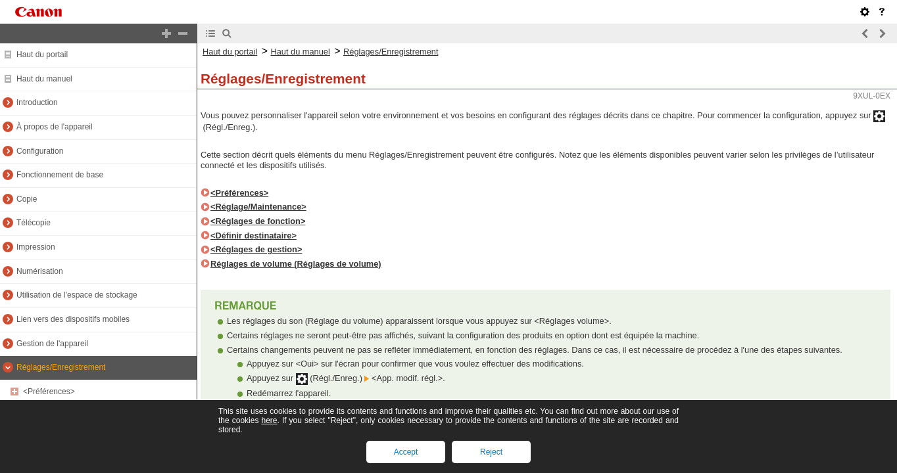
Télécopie (33, 222)
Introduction (37, 102)
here (269, 420)
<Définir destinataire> (253, 235)
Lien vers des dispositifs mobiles (73, 319)
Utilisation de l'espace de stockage (76, 295)
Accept (406, 452)
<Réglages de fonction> (257, 221)
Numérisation (39, 271)
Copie (26, 199)
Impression (35, 247)
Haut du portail (42, 54)
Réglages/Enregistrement (60, 367)
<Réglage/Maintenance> (258, 207)
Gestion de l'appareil (52, 343)
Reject (491, 452)
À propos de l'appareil (54, 126)
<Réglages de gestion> (256, 249)
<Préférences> (49, 391)
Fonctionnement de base (59, 174)
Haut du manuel (44, 78)
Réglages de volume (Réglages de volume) (295, 264)
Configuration (39, 151)
